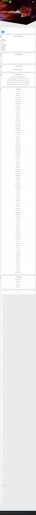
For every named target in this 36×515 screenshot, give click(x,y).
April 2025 (18, 116)
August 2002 (18, 258)
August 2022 (18, 175)
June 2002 (18, 260)
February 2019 (18, 208)
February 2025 (18, 120)
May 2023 (18, 161)
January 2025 (18, 122)
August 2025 (18, 109)
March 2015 (18, 227)
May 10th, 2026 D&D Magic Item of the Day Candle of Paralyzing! (18, 84)
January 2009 (18, 255)
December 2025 (18, 101)
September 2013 (18, 237)
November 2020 (18, 185)
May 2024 (18, 138)
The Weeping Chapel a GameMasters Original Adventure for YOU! (18, 80)
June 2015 (18, 221)
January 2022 (18, 179)
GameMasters (1, 478)
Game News (18, 281)
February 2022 (18, 177)
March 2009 (18, 251)
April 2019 (18, 204)
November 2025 (18, 103)
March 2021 (18, 181)
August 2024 (18, 132)
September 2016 (18, 212)
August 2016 (18, 214)
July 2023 (18, 157)
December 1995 (18, 272)
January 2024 (18, 146)
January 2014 (18, 233)
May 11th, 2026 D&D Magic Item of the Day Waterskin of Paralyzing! (18, 82)
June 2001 (18, 264)
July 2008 (18, 257)
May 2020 (18, 192)
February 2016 (18, 218)
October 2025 (18, 105)
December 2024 (18, 124)
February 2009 (18, 253)
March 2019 (18, 206)
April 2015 (18, 225)
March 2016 (18, 216)
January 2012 (18, 245)
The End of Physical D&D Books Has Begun (18, 76)
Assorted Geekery (18, 279)
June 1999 (18, 268)
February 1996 (18, 270)
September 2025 (18, 107)
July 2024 (18, 134)
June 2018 (18, 210)
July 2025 (18, 111)
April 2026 (18, 93)
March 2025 (18, 118)
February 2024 (18, 144)
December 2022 (18, 171)
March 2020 (18, 196)
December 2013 (18, 235)
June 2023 (18, 159)
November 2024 (18, 126)
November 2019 (18, 198)
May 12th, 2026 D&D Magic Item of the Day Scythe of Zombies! (18, 78)
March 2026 (18, 95)
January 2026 (18, 99)
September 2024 (18, 130)
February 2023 (18, 167)
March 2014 (18, 231)
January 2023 (18, 169)
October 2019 (18, 200)
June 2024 (18, 136)
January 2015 (18, 229)
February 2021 (18, 183)
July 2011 (18, 247)
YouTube (18, 287)
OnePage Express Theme (25, 512)
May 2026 (18, 91)
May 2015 (18, 223)
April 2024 (18, 140)
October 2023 (18, 151)
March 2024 (18, 142)
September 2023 (18, 153)
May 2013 (18, 241)
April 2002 (18, 262)
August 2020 (18, 188)
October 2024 (18, 128)
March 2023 (18, 165)
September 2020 (18, 186)
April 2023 (18, 163)
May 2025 (18, 114)
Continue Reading (1, 461)
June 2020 (18, 190)
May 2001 (18, 266)
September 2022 (18, 173)
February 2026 (18, 97)
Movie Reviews (18, 285)
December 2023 (18, 148)
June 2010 (18, 249)
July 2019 (18, 202)
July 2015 (18, 220)
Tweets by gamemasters (18, 69)
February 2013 (18, 243)
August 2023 (18, 155)
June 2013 (18, 239)
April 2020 (18, 194)
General (18, 283)
